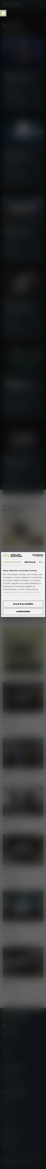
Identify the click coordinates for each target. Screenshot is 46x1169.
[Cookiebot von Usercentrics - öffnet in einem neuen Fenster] (32, 555)
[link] (3, 13)
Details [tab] (30, 562)
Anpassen (23, 611)
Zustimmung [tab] (12, 562)
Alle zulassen (23, 604)
